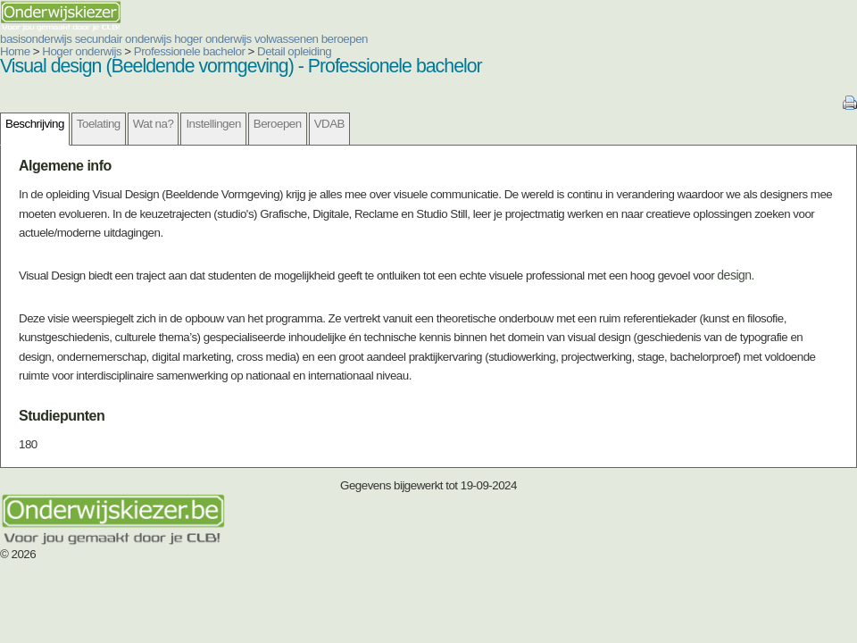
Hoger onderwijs (81, 51)
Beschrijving (34, 123)
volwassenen (286, 39)
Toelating (99, 123)
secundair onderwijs (123, 39)
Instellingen (213, 123)
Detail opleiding (294, 51)
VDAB (329, 123)
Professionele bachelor (189, 51)
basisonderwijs (35, 39)
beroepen (344, 39)
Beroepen (278, 123)
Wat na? (153, 123)
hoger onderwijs (213, 39)
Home (15, 51)
